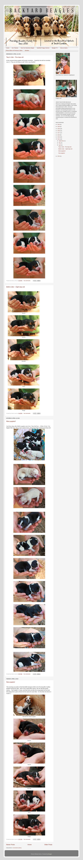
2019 (58, 128)
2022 (58, 124)
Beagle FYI (55, 48)
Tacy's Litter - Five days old (15, 57)
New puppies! (10, 682)
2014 (58, 139)
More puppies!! (11, 421)
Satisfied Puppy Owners (43, 48)
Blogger (50, 854)
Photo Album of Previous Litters (14, 50)
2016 (58, 135)
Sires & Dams (63, 48)
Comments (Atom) (17, 847)
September (61, 140)
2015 (58, 137)
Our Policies (15, 48)
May (60, 142)
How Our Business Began (27, 48)
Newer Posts (10, 844)
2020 (58, 126)
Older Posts (48, 844)
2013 (58, 156)
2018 (58, 130)
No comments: (27, 280)
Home (7, 48)
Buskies (27, 50)
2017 (58, 132)
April (60, 145)
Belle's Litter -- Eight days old (15, 287)
